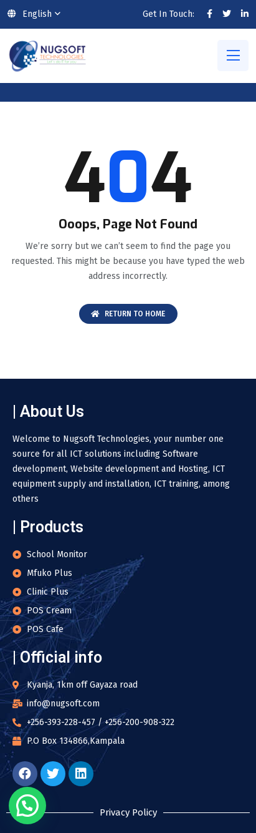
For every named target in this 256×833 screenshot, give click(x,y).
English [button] (29, 14)
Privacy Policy (128, 812)
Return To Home (128, 313)
